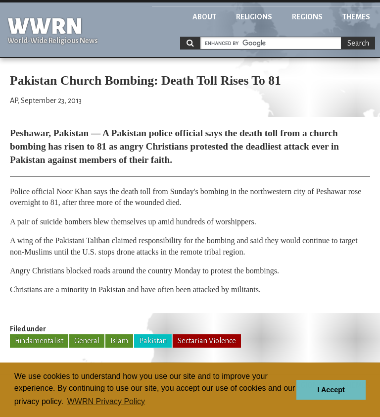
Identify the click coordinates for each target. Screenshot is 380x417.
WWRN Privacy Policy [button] (106, 401)
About (204, 17)
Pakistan (153, 341)
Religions (254, 17)
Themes (356, 17)
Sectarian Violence (207, 341)
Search (358, 43)
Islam (119, 341)
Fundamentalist (39, 341)
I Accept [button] (330, 390)
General (86, 341)
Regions (307, 17)
